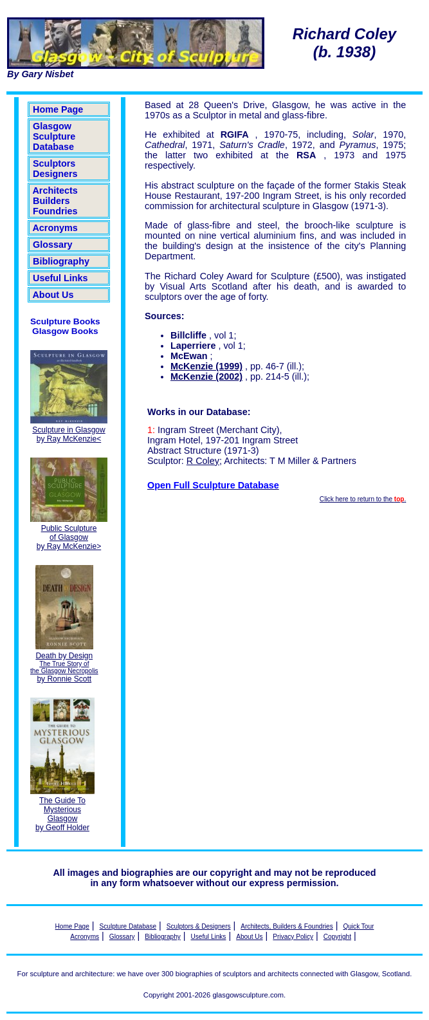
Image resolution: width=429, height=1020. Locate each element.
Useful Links (60, 278)
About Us (53, 295)
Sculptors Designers (55, 168)
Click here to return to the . (363, 499)
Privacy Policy (293, 936)
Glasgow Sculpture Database (54, 136)
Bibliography (61, 261)
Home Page (58, 109)
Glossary (52, 244)
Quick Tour (358, 926)
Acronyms (55, 228)
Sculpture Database (128, 926)
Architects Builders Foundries (55, 200)
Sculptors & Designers (199, 926)
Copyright (337, 936)
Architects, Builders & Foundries (287, 926)
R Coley (203, 461)
